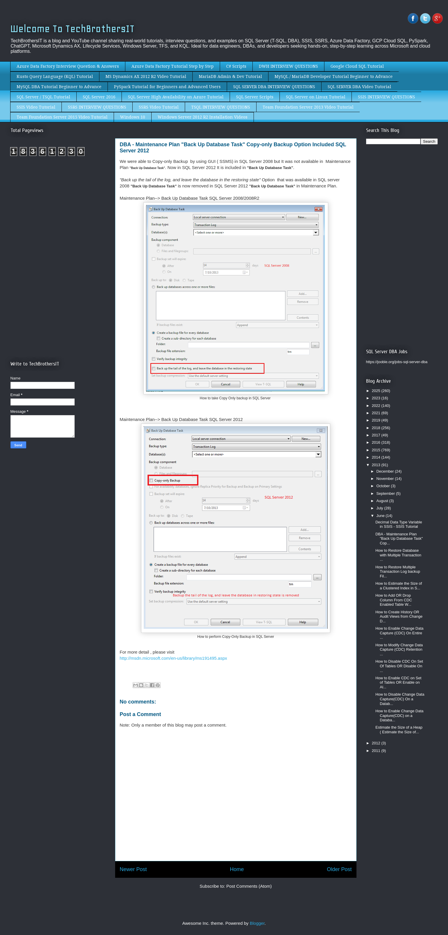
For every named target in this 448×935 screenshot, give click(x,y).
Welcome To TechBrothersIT (72, 29)
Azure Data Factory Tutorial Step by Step (172, 66)
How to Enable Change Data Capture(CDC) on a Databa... (399, 715)
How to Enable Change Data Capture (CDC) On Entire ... (399, 633)
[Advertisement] (59, 209)
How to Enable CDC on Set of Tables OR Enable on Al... (398, 682)
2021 (377, 413)
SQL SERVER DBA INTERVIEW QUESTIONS (274, 86)
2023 (377, 398)
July (380, 508)
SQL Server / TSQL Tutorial (43, 97)
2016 (377, 442)
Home (237, 869)
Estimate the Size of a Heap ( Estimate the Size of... (398, 729)
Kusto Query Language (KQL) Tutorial (55, 76)
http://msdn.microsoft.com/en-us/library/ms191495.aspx (173, 658)
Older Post (339, 869)
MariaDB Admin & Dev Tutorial (230, 76)
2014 (377, 457)
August (382, 501)
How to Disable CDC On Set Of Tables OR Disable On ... (399, 666)
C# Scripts (236, 66)
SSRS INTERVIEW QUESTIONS (97, 107)
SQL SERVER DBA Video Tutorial (359, 86)
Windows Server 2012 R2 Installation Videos (202, 117)
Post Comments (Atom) (249, 886)
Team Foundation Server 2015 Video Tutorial (62, 117)
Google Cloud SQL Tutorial (357, 66)
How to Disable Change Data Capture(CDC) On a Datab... (399, 699)
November (385, 478)
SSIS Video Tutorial (36, 107)
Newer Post (133, 869)
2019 (377, 420)
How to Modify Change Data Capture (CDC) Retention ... (399, 649)
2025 (377, 391)
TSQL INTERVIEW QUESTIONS (220, 107)
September (386, 493)
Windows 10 (132, 117)
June (381, 515)
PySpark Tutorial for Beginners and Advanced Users (167, 86)
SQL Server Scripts (254, 97)
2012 (377, 743)
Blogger (257, 923)
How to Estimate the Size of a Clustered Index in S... (398, 585)
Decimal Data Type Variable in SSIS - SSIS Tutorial (398, 524)
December (385, 471)
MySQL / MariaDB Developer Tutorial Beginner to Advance (334, 76)
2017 (377, 435)
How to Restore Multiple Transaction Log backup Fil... (397, 571)
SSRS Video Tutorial (159, 107)
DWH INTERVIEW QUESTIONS (288, 66)
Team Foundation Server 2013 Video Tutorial (308, 107)
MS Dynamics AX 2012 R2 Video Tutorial (146, 76)
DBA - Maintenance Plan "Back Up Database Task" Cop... (399, 538)
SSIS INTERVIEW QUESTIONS (386, 97)
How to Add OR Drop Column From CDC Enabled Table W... (393, 600)
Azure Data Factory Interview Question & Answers (68, 66)
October (383, 486)
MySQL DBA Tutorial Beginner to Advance (59, 86)
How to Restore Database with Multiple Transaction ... (398, 555)
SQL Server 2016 (99, 97)
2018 (377, 428)
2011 (377, 750)
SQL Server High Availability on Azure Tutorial (176, 97)
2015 (377, 450)
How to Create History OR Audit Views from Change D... (398, 616)
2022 (377, 405)
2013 (377, 465)
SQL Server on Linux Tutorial (315, 97)
